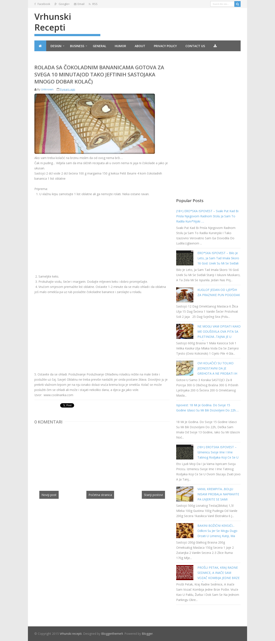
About (140, 46)
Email (79, 4)
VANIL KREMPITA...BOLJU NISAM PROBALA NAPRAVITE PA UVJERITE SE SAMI (218, 494)
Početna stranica (100, 495)
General (99, 46)
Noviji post (49, 495)
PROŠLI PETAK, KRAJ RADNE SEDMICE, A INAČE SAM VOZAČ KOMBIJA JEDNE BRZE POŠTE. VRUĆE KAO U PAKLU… (218, 577)
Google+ (62, 4)
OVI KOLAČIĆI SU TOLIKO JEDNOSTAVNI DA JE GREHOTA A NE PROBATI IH (217, 368)
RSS (93, 4)
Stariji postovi (153, 495)
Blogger (147, 634)
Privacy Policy (165, 46)
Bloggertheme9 (112, 634)
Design (55, 46)
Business (77, 46)
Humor (120, 46)
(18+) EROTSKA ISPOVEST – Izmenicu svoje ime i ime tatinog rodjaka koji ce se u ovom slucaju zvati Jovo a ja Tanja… (217, 457)
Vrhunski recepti (52, 22)
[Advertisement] (70, 232)
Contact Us (195, 46)
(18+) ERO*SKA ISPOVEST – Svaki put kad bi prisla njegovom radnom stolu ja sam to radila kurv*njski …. (207, 216)
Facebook (42, 4)
